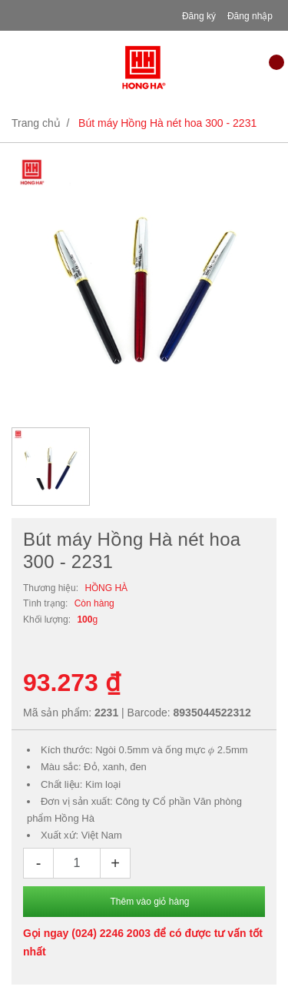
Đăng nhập (250, 16)
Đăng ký (199, 16)
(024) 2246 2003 (111, 933)
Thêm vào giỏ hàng (149, 901)
